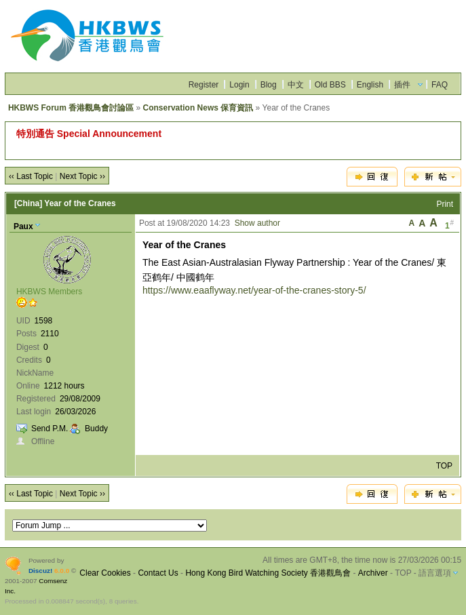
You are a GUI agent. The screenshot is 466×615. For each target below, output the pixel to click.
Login (239, 85)
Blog (268, 85)
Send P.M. (49, 428)
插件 (402, 85)
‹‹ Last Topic (31, 176)
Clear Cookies (104, 573)
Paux (23, 226)
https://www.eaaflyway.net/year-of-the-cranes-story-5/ (254, 290)
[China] (28, 203)
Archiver (373, 573)
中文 (296, 85)
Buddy (96, 428)
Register (204, 85)
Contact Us (158, 573)
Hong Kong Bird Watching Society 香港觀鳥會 (268, 573)
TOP (444, 466)
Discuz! (40, 570)
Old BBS (330, 85)
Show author (257, 223)
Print (444, 204)
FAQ (439, 85)
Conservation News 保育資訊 (198, 108)
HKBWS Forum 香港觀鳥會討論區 (71, 108)
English (370, 85)
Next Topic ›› (82, 176)
